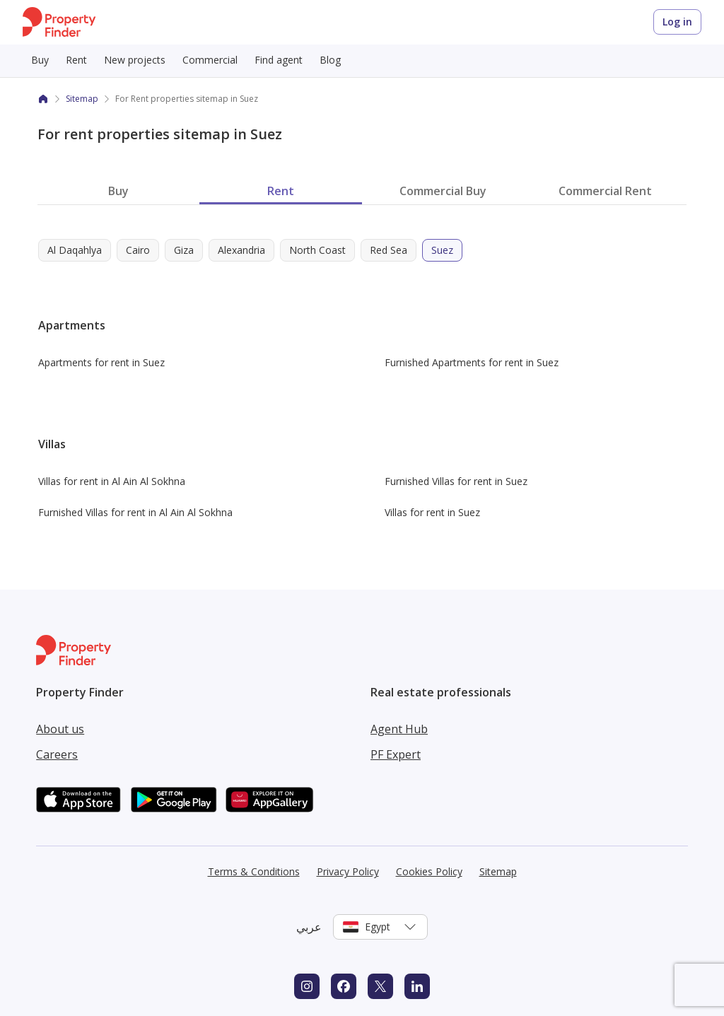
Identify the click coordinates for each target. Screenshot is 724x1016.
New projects (134, 59)
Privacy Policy (348, 871)
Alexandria (241, 250)
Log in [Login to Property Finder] (677, 21)
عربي (309, 927)
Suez (442, 250)
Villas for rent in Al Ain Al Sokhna (111, 481)
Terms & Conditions (254, 871)
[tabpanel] (362, 384)
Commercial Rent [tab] (605, 191)
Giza (184, 250)
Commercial (210, 59)
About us (60, 729)
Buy (40, 59)
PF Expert (395, 754)
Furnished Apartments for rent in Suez (472, 362)
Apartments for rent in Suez (101, 362)
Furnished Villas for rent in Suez (456, 481)
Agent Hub (399, 729)
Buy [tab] (118, 191)
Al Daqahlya (74, 250)
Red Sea (388, 250)
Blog (330, 59)
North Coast (317, 250)
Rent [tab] (280, 191)
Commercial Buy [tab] (442, 191)
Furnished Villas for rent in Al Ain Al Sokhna (135, 512)
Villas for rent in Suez (432, 512)
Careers (57, 754)
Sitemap (82, 99)
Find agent (279, 59)
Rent (76, 59)
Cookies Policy (429, 871)
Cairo (138, 250)
